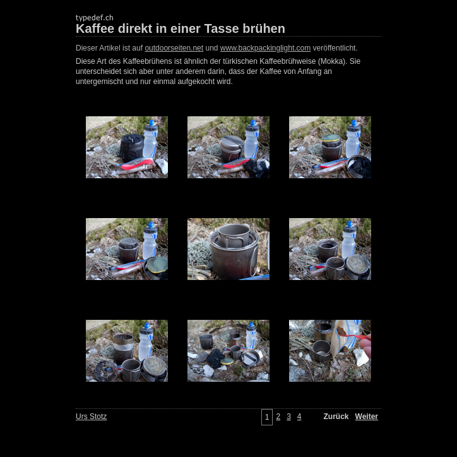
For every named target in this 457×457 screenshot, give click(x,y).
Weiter (366, 416)
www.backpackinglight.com (265, 48)
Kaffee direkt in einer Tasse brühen (180, 28)
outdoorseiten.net (174, 48)
